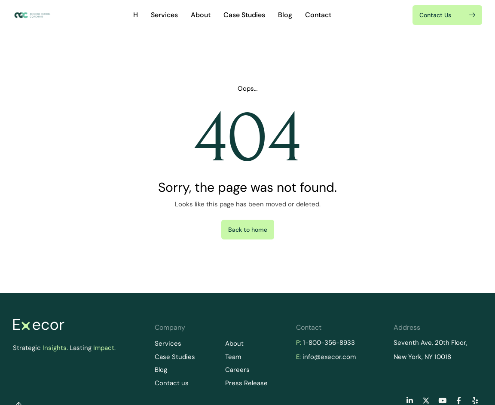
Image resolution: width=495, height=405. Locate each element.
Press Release (246, 383)
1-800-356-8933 (329, 342)
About (201, 14)
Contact (318, 14)
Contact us (172, 383)
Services (164, 14)
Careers (237, 369)
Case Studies (244, 14)
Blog (285, 14)
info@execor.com (329, 357)
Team (233, 357)
